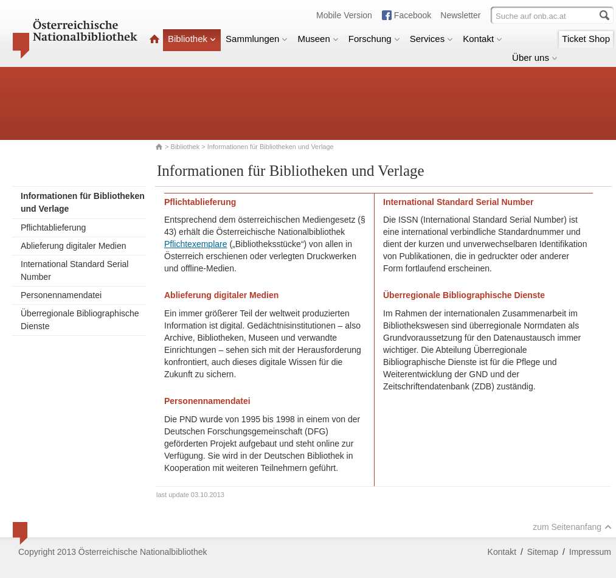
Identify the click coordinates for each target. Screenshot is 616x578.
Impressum (590, 552)
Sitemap (542, 552)
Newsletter (460, 15)
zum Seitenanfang (572, 527)
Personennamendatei (61, 295)
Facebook (412, 15)
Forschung (374, 38)
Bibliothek (192, 38)
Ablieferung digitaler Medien (73, 246)
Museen (317, 38)
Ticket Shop (586, 38)
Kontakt (482, 38)
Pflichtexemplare (195, 244)
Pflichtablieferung (53, 227)
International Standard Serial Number (74, 270)
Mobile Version (344, 15)
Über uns (535, 57)
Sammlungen (257, 38)
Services (432, 38)
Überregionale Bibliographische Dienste (80, 319)
